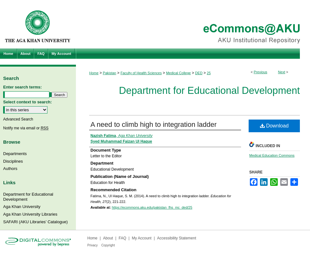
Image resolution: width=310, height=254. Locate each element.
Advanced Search (18, 119)
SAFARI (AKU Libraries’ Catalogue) (35, 221)
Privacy (92, 245)
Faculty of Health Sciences (141, 73)
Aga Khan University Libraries (30, 214)
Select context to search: (27, 102)
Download (274, 125)
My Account (142, 238)
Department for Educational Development (209, 90)
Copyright (108, 245)
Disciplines (13, 161)
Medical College (178, 73)
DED (198, 73)
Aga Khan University (21, 206)
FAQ (122, 238)
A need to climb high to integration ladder (153, 124)
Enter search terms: (22, 87)
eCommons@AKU (193, 24)
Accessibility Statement (176, 238)
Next (281, 72)
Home (93, 73)
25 (209, 73)
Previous (260, 72)
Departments (15, 153)
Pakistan (109, 73)
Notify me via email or (25, 128)
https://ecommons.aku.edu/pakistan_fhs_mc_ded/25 (152, 207)
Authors (10, 168)
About (108, 238)
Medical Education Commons (271, 155)
